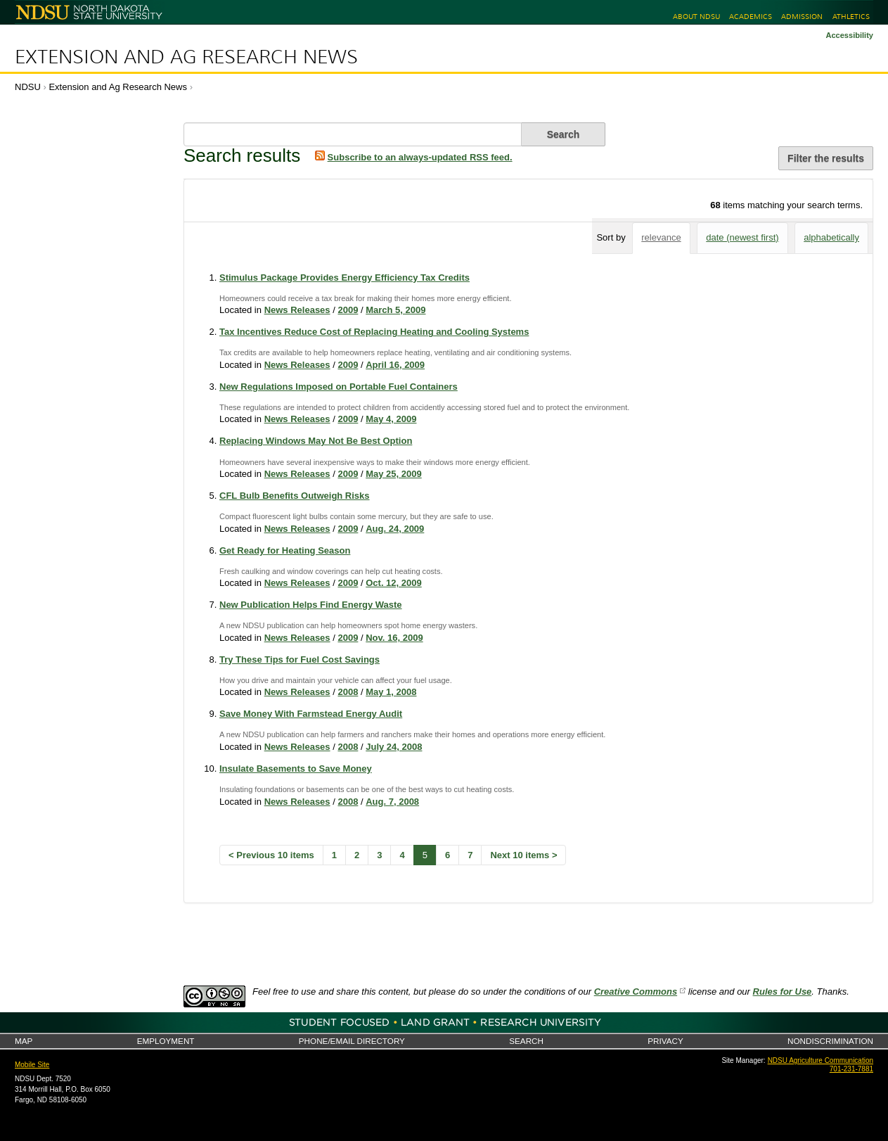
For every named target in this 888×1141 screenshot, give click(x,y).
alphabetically (831, 237)
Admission (802, 16)
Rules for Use (782, 991)
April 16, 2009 (395, 364)
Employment (166, 1040)
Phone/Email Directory (352, 1040)
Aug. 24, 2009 (395, 528)
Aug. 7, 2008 (392, 801)
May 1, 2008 (391, 692)
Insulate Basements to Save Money (295, 768)
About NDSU (696, 16)
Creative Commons (635, 991)
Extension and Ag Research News (186, 57)
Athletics (851, 16)
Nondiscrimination (830, 1040)
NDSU (28, 87)
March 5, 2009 (395, 310)
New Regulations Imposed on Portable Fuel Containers (338, 386)
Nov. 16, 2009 (394, 637)
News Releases (297, 310)
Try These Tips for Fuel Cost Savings (299, 659)
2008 (347, 692)
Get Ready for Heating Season (284, 550)
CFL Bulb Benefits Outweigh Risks (294, 495)
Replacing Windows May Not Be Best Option (315, 440)
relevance (661, 237)
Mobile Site (32, 1065)
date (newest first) (742, 237)
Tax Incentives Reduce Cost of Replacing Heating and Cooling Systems (374, 331)
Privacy (665, 1040)
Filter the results (825, 158)
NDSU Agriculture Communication (820, 1060)
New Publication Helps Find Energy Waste (310, 604)
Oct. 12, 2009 (394, 583)
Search (526, 1040)
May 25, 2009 (394, 473)
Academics (750, 16)
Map (23, 1040)
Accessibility (849, 35)
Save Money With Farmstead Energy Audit (310, 713)
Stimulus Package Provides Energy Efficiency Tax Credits (344, 277)
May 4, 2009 (391, 419)
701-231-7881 (851, 1069)
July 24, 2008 (394, 746)
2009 (347, 310)
